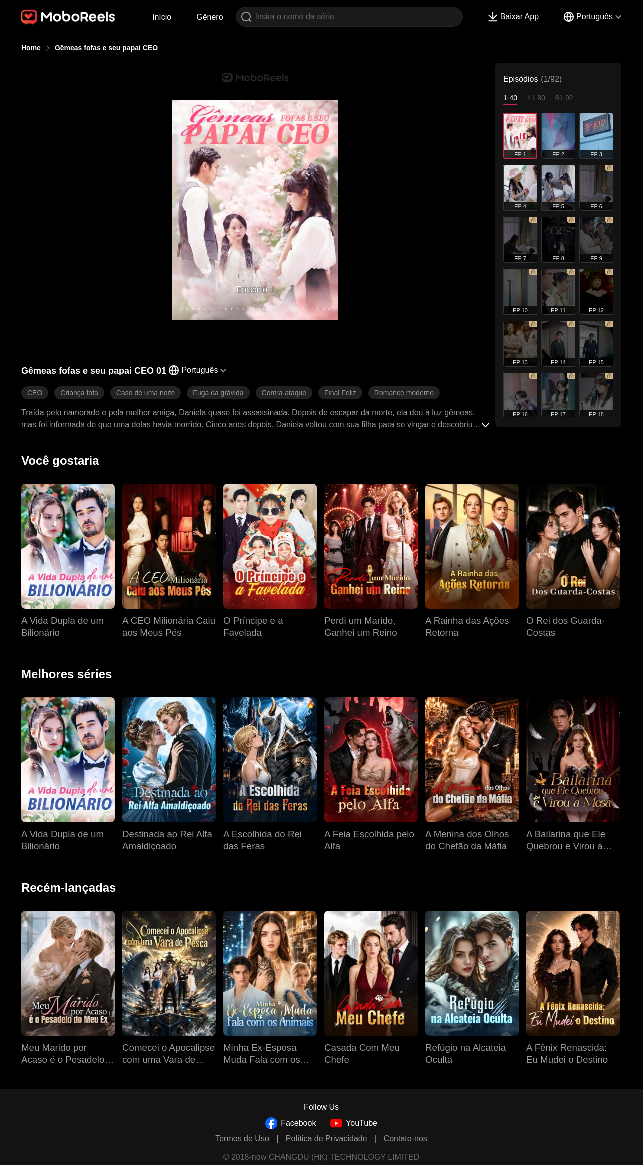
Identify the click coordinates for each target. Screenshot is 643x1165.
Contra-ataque (284, 393)
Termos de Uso (243, 1138)
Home (31, 48)
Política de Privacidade (327, 1138)
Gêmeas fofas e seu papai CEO (106, 48)
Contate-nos (406, 1138)
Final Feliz (340, 393)
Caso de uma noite (146, 393)
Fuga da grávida (218, 393)
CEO (35, 393)
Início (162, 17)
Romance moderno (404, 393)
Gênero (209, 17)
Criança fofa (79, 393)
